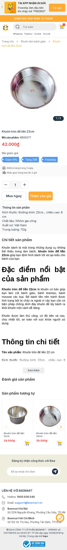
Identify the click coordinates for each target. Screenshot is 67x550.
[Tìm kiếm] (17, 26)
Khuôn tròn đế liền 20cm (46, 434)
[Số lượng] (15, 185)
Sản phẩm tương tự (18, 393)
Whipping (17, 34)
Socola (46, 34)
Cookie (37, 34)
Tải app (57, 7)
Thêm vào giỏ (40, 196)
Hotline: (21, 496)
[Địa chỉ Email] (33, 471)
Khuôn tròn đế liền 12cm (14, 434)
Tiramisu (28, 34)
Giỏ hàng (62, 26)
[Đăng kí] (55, 471)
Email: (25, 502)
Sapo (45, 536)
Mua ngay (14, 196)
